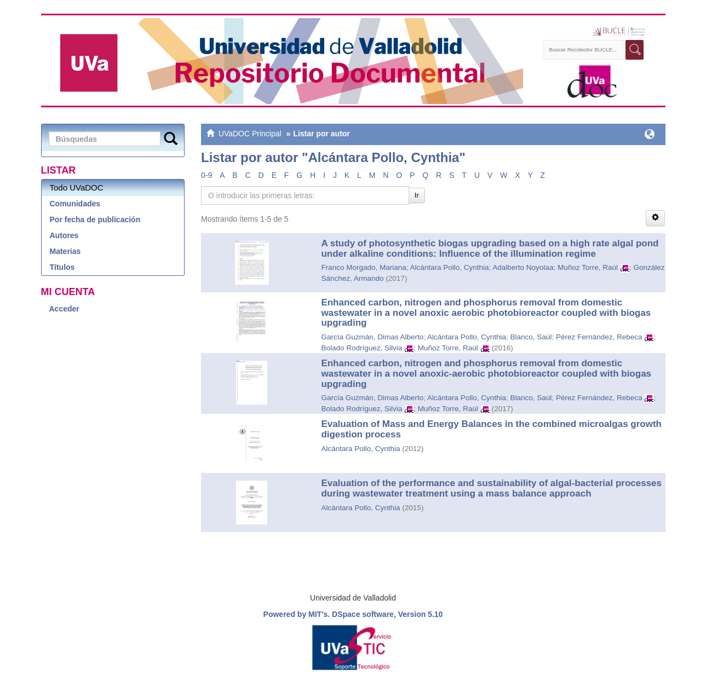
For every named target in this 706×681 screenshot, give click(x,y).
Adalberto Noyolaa (522, 267)
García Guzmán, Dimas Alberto (372, 337)
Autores (64, 235)
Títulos (62, 267)
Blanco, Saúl (531, 337)
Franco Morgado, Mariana (363, 267)
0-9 (206, 175)
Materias (65, 251)
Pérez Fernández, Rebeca (599, 337)
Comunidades (75, 203)
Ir (417, 195)
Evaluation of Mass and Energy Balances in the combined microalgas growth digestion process (491, 429)
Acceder (64, 308)
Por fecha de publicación (95, 219)
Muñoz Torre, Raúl (588, 267)
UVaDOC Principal (250, 133)
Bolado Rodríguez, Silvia (361, 348)
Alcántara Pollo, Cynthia (449, 267)
